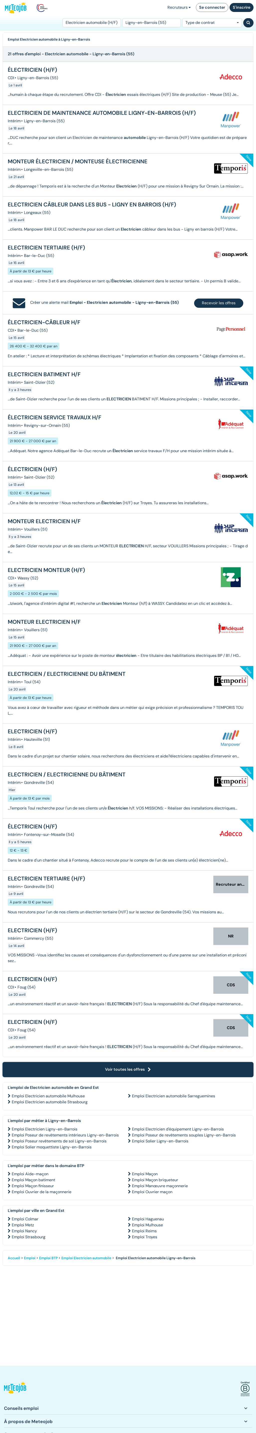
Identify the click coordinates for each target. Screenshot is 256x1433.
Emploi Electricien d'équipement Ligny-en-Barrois (178, 1129)
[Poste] (91, 22)
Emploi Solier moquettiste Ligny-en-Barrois (52, 1147)
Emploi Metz (23, 1225)
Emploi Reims (144, 1231)
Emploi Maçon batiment (33, 1180)
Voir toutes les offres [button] (128, 1069)
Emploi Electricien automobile (86, 1258)
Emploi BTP (48, 1258)
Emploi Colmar (25, 1219)
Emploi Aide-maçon (30, 1174)
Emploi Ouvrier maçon (152, 1191)
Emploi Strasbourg (28, 1237)
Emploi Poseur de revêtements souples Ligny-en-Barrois (184, 1135)
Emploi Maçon (145, 1174)
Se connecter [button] (212, 7)
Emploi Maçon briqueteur (155, 1180)
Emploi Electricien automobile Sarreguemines (173, 1096)
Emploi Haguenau (148, 1219)
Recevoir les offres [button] (219, 303)
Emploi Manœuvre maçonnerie (160, 1185)
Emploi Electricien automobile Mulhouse (48, 1096)
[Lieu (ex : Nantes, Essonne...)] (151, 22)
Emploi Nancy (24, 1231)
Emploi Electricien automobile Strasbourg (50, 1102)
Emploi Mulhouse (147, 1225)
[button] (15, 1389)
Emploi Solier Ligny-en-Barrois (160, 1141)
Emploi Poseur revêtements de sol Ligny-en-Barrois (59, 1141)
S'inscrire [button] (241, 7)
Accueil (14, 1258)
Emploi (29, 1258)
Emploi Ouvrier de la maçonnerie (41, 1191)
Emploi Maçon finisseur (33, 1185)
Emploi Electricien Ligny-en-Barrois (44, 1129)
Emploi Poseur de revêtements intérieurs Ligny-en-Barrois (65, 1135)
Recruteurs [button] (179, 7)
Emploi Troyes (144, 1237)
